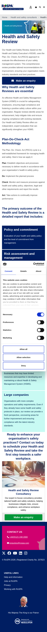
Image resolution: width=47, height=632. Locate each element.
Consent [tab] (8, 271)
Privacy (7, 585)
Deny (23, 366)
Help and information (13, 577)
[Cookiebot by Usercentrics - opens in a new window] (33, 264)
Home (4, 17)
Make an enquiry (23, 517)
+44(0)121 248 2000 (17, 537)
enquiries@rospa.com (18, 543)
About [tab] (38, 271)
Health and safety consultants (24, 17)
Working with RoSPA (13, 589)
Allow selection (23, 357)
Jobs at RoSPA (10, 581)
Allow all (23, 349)
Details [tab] (23, 271)
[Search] (40, 7)
